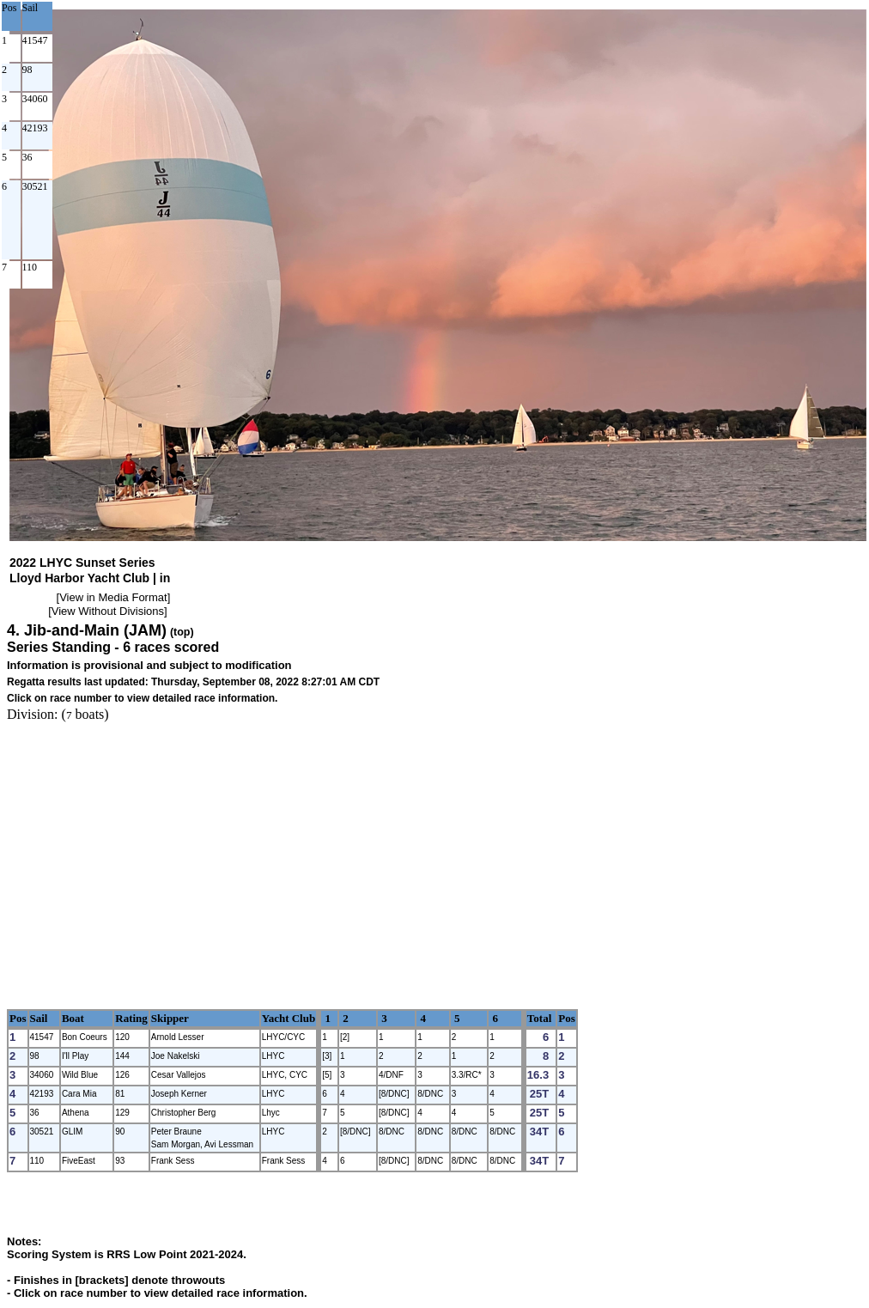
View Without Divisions (108, 611)
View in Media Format (113, 597)
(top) (182, 632)
